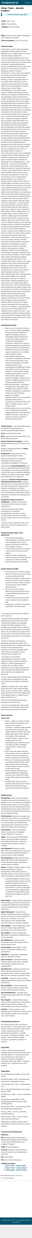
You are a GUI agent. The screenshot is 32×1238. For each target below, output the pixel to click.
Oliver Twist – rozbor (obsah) (15, 1166)
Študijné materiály (25, 1220)
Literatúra (18, 1175)
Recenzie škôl (16, 1222)
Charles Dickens (8, 1178)
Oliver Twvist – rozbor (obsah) (16, 1168)
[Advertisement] (16, 1199)
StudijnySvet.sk (10, 2)
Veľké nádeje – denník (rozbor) (16, 1170)
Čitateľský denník (9, 1175)
